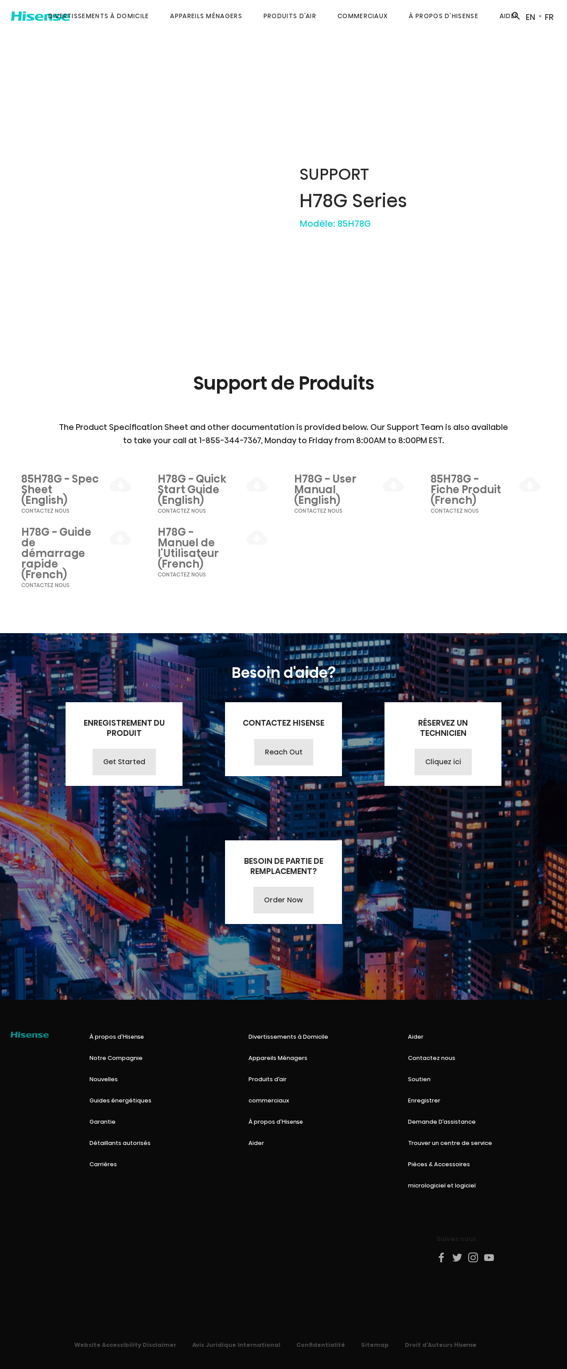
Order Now (283, 900)
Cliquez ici (443, 762)
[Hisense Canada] (30, 1035)
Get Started (124, 762)
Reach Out (284, 752)
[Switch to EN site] (530, 16)
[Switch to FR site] (549, 16)
